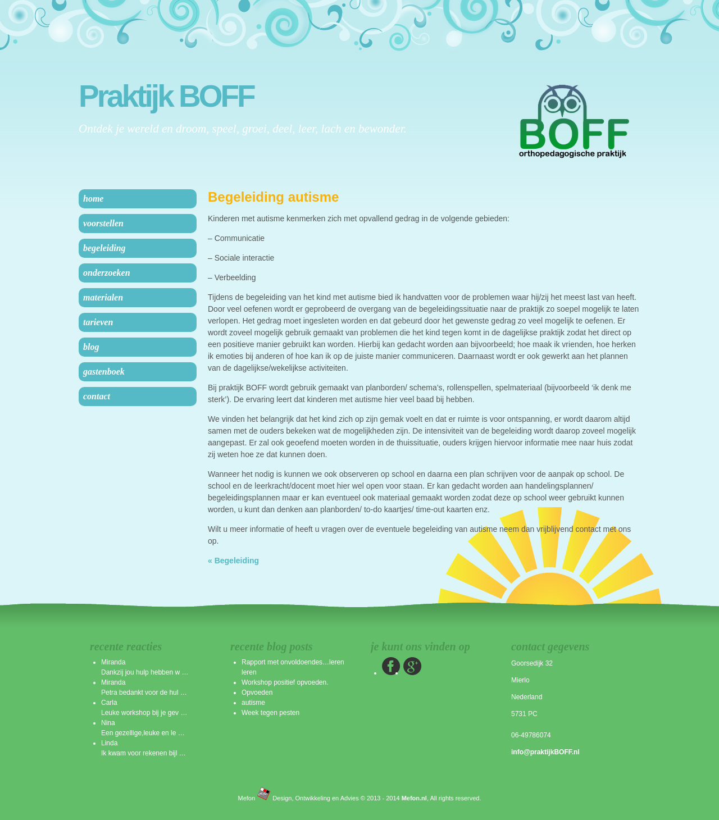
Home (93, 198)
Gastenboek (104, 371)
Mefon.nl (414, 798)
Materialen (103, 297)
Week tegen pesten (270, 713)
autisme (253, 703)
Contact (96, 396)
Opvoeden (257, 692)
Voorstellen (103, 223)
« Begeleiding (233, 560)
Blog (91, 347)
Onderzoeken (106, 272)
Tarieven (98, 322)
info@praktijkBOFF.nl (545, 752)
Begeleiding (104, 248)
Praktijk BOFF (166, 96)
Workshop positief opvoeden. (285, 682)
